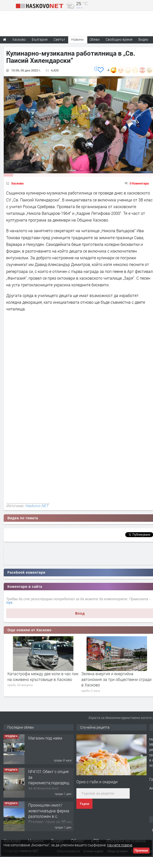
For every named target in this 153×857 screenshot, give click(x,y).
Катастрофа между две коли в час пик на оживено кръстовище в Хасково (42, 676)
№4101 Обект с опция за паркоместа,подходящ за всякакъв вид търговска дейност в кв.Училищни (48, 785)
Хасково (17, 183)
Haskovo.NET (36, 505)
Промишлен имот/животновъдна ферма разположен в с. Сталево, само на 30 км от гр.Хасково (50, 816)
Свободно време (119, 39)
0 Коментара (139, 183)
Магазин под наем (45, 738)
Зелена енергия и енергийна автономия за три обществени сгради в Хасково (116, 679)
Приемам (141, 850)
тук (9, 602)
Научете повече (119, 845)
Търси (84, 804)
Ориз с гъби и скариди (97, 781)
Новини (77, 39)
